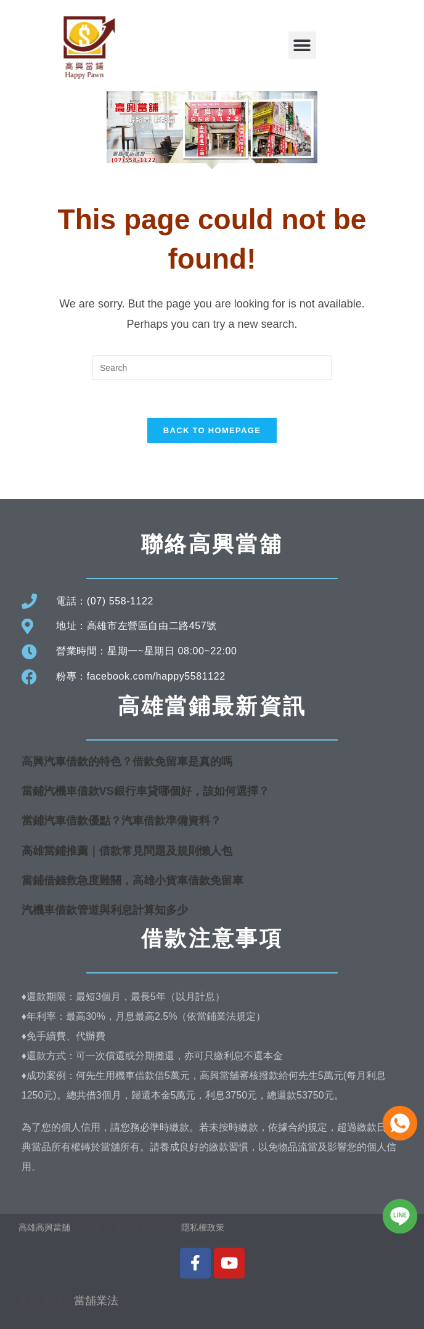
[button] (302, 45)
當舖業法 (96, 1300)
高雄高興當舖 (45, 1227)
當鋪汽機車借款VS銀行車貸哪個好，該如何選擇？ (145, 791)
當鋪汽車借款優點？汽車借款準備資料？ (121, 821)
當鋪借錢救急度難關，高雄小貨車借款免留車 (132, 880)
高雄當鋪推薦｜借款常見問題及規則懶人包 (127, 851)
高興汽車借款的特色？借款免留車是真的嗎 (127, 761)
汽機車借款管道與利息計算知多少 (105, 910)
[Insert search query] (212, 368)
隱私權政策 (202, 1227)
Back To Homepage (212, 430)
